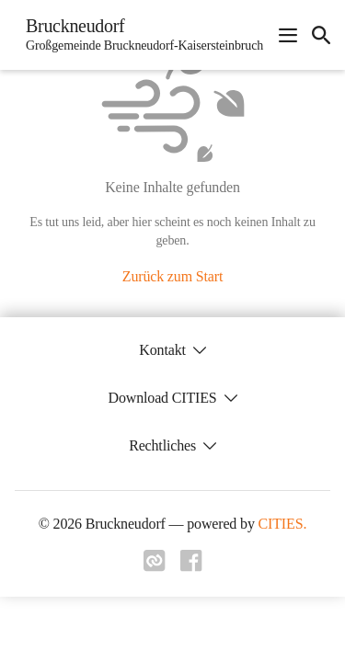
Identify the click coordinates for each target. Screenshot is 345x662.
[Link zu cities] (155, 566)
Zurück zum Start (172, 276)
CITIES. (283, 523)
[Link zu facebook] (191, 566)
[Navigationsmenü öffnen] (288, 35)
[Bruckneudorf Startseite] (139, 35)
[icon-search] (321, 35)
